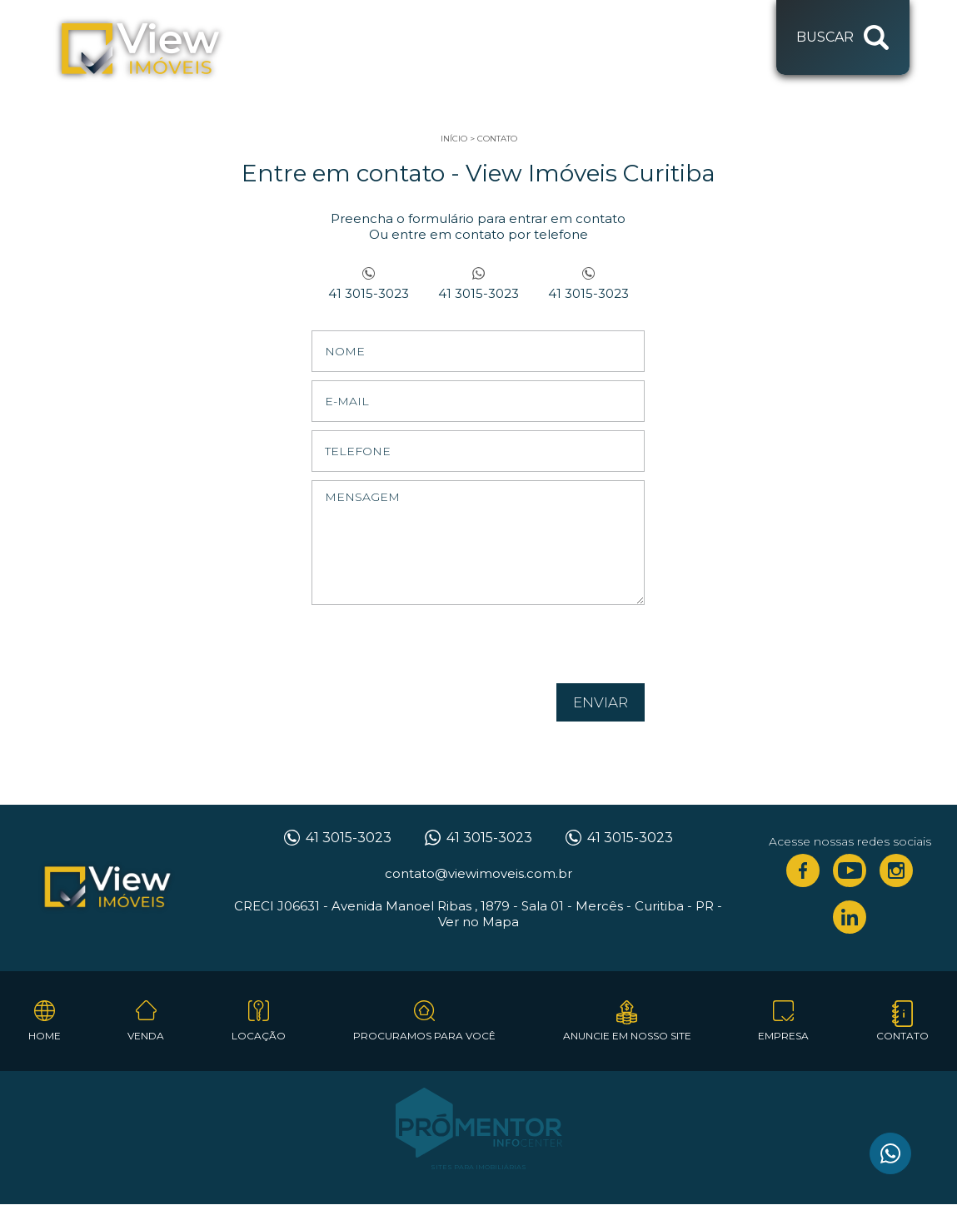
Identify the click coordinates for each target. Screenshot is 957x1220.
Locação (259, 1035)
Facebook (803, 870)
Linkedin (849, 917)
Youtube (849, 870)
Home (44, 1035)
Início (454, 138)
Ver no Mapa (478, 922)
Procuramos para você (424, 1035)
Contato (497, 138)
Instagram (896, 870)
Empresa (783, 1035)
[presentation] (538, 650)
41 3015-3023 (368, 293)
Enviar (600, 702)
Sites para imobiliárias (478, 1167)
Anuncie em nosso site (627, 1035)
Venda (145, 1035)
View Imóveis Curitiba (107, 888)
